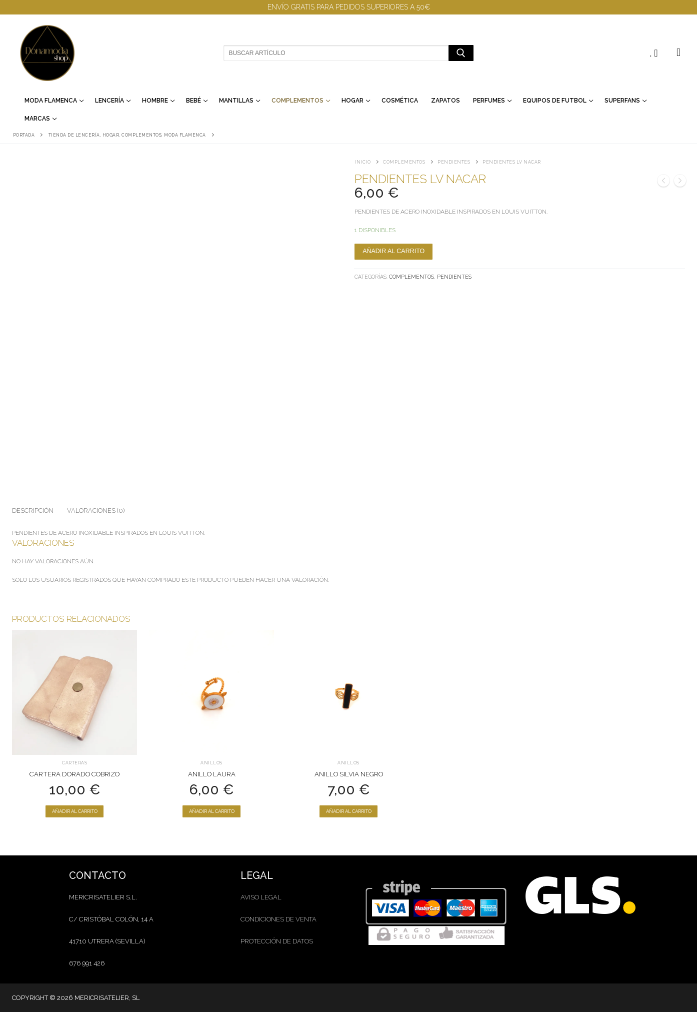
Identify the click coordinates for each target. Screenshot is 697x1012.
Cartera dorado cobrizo (75, 774)
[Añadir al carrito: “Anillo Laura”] (211, 811)
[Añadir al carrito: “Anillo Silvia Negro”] (349, 811)
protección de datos (276, 941)
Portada (24, 135)
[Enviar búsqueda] (460, 53)
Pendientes (454, 162)
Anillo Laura (212, 774)
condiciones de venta (278, 919)
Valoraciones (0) (95, 510)
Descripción (33, 510)
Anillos (211, 762)
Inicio (362, 162)
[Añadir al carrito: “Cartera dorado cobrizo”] (75, 811)
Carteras (74, 762)
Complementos (404, 162)
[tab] (33, 510)
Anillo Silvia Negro (348, 774)
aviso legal (261, 897)
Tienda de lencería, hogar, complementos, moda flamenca (127, 135)
